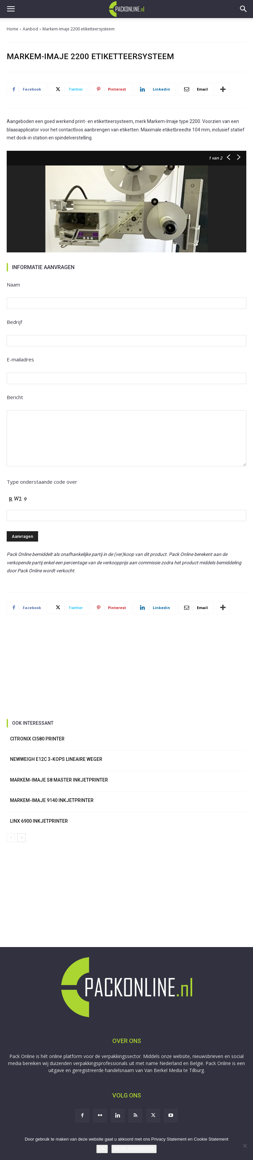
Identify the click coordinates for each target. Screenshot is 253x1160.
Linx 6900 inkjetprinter (39, 821)
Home (12, 29)
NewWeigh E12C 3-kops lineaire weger (56, 759)
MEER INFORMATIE (134, 1148)
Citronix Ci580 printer (37, 738)
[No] (244, 1145)
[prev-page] (11, 837)
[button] (10, 9)
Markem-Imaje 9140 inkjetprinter (52, 800)
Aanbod (30, 29)
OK (102, 1148)
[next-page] (21, 837)
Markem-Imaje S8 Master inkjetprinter (59, 780)
